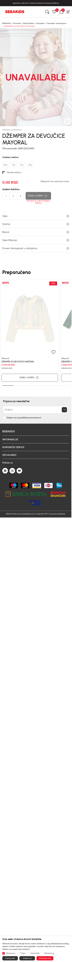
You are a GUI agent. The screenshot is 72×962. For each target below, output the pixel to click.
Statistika (34, 953)
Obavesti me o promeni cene (54, 181)
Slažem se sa (23, 418)
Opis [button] (35, 216)
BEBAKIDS (6, 23)
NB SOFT (44, 514)
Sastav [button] (35, 224)
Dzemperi (40, 23)
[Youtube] (19, 471)
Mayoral (5, 358)
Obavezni (10, 953)
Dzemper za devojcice (56, 23)
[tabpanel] (30, 331)
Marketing (49, 953)
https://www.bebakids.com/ (23, 514)
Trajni (23, 953)
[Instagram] (12, 471)
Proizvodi (17, 23)
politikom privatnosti (30, 417)
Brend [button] (35, 232)
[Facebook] (5, 471)
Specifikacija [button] (35, 240)
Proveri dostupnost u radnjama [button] (35, 248)
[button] (61, 11)
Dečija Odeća (28, 23)
